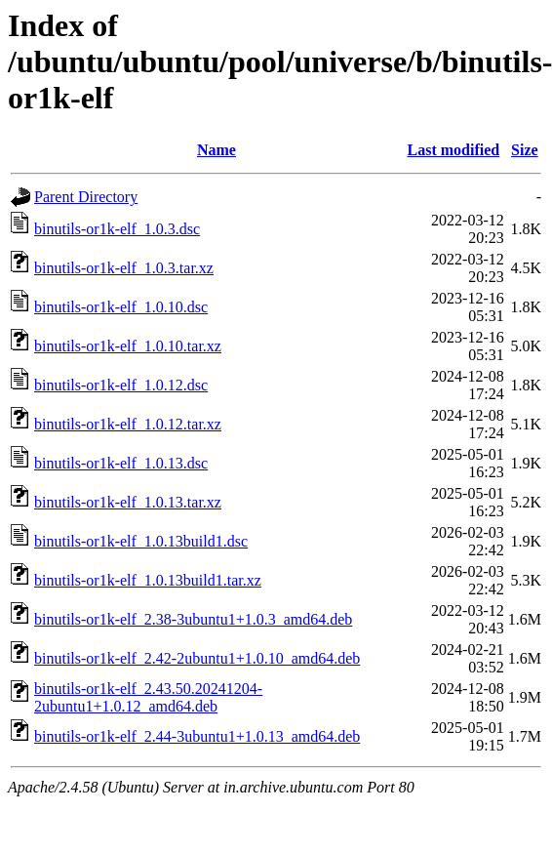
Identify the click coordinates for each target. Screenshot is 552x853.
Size (524, 150)
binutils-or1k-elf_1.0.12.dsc (121, 385)
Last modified (454, 150)
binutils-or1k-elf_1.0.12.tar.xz (127, 424)
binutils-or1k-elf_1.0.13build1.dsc (141, 541)
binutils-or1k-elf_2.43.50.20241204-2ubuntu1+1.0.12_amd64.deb (148, 697)
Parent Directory (86, 196)
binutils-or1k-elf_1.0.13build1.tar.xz (147, 580)
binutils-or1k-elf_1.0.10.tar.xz (127, 346)
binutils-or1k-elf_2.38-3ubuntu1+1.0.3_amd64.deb (193, 619)
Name (216, 150)
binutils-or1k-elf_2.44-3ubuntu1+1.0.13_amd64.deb (197, 736)
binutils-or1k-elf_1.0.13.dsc (121, 463)
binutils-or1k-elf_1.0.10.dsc (121, 307)
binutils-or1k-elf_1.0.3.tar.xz (124, 268)
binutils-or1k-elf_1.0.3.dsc (117, 229)
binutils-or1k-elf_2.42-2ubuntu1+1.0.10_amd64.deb (197, 658)
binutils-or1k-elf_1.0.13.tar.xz (127, 502)
